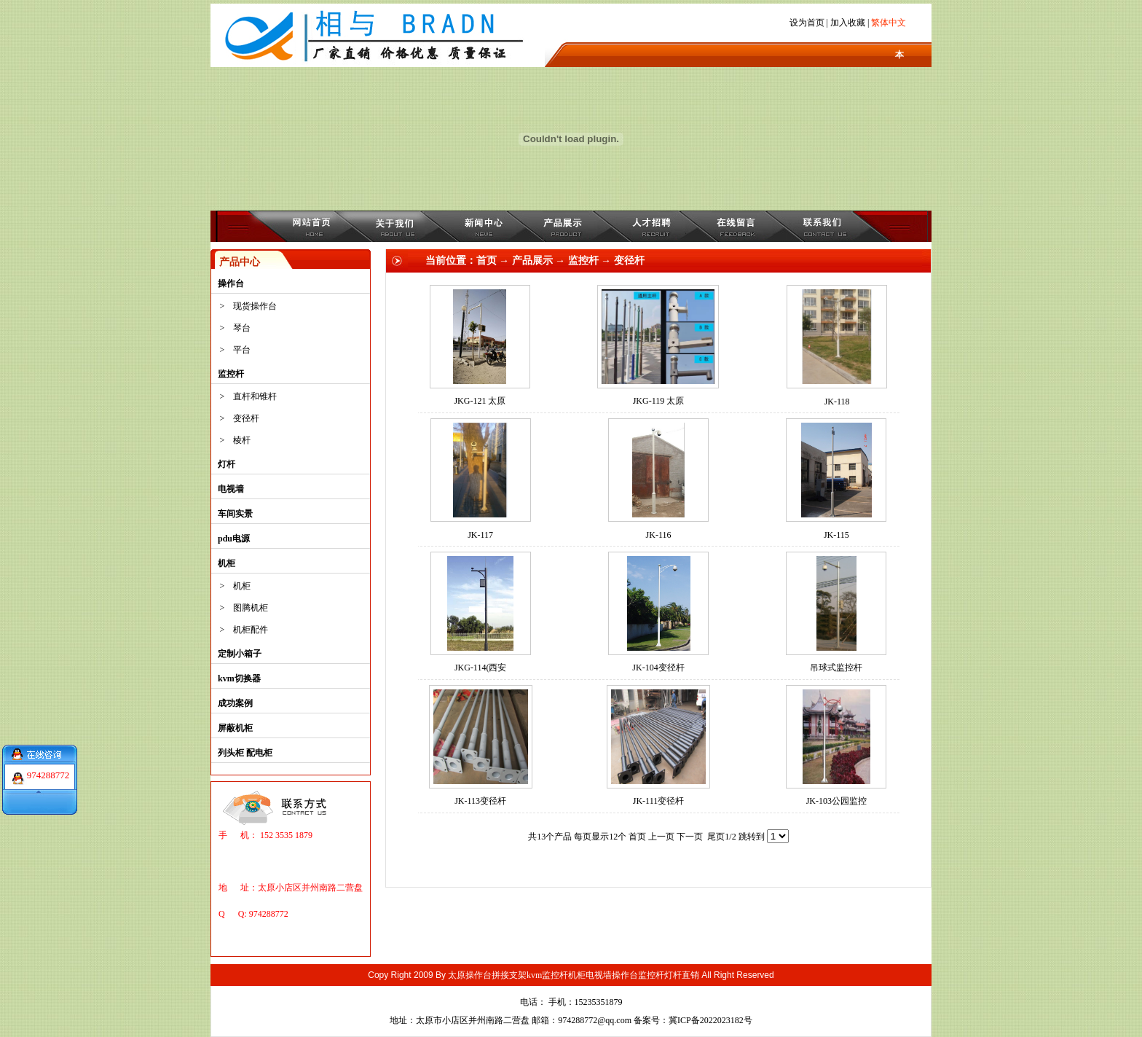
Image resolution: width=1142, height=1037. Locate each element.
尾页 (716, 836)
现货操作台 (255, 306)
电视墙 (231, 489)
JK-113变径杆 (480, 801)
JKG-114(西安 (480, 667)
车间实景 (235, 514)
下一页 (690, 836)
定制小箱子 (239, 654)
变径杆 (246, 418)
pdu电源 (234, 538)
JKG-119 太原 (659, 401)
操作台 (231, 283)
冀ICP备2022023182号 (710, 1020)
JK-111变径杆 (658, 801)
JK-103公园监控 (836, 801)
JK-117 (480, 535)
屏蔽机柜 (235, 728)
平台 (242, 350)
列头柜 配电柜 (245, 753)
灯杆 (226, 464)
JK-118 (837, 401)
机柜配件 (250, 630)
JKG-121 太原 (479, 401)
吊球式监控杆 (836, 667)
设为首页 (806, 22)
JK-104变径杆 (658, 667)
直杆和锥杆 (255, 396)
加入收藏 (847, 22)
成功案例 (235, 703)
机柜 (226, 563)
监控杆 (231, 374)
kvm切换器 (239, 678)
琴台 (242, 328)
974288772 (48, 769)
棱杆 (242, 440)
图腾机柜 (250, 608)
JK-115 (836, 535)
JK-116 (659, 535)
